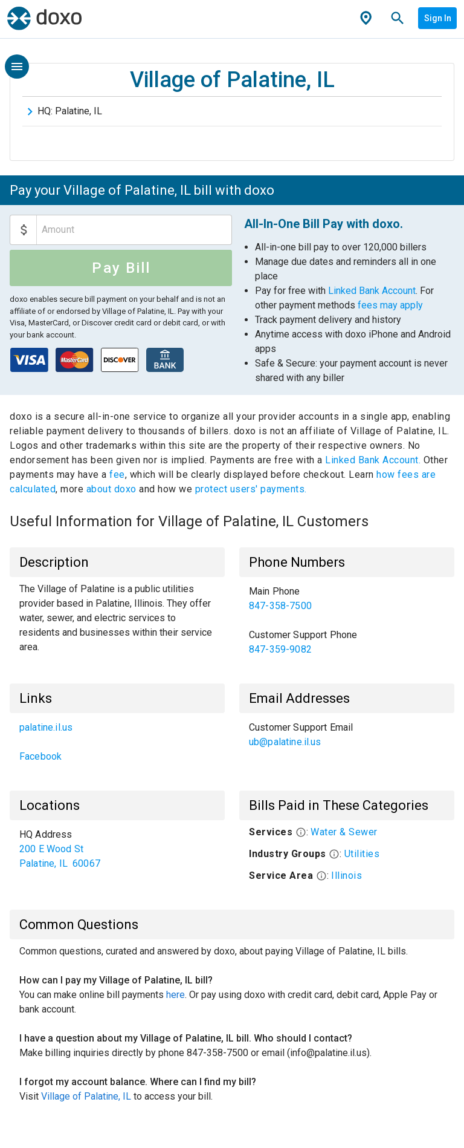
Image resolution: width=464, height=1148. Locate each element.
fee (117, 474)
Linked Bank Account (372, 290)
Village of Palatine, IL (86, 1096)
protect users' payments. (251, 489)
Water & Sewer (344, 832)
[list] (346, 620)
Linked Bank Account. (374, 460)
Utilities (362, 853)
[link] (346, 599)
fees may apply (390, 305)
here (175, 994)
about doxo (111, 489)
